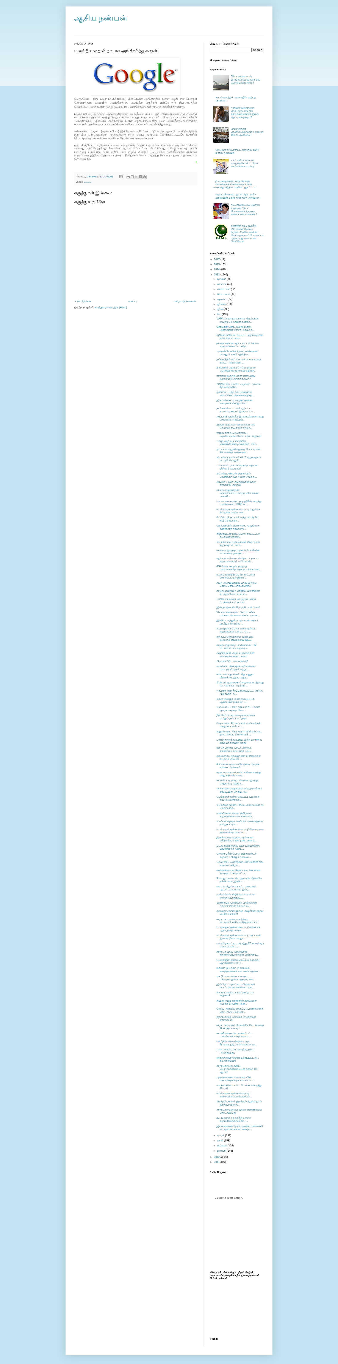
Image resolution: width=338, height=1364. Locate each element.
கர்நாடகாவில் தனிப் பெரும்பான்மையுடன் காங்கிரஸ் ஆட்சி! (237, 1069)
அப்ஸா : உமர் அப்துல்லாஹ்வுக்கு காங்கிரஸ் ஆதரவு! (236, 483)
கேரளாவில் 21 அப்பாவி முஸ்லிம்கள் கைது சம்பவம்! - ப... (238, 725)
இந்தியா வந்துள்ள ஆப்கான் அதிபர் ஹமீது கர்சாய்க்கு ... (237, 622)
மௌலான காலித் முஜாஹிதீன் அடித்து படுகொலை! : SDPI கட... (238, 503)
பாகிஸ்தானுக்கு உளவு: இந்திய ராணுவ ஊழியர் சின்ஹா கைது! (239, 741)
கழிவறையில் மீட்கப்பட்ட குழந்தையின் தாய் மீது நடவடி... (239, 336)
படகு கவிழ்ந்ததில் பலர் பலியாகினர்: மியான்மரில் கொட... (238, 847)
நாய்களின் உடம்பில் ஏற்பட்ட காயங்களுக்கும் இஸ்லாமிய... (235, 410)
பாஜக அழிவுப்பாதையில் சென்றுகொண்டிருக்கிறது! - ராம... (237, 442)
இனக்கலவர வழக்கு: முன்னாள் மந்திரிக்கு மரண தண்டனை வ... (236, 839)
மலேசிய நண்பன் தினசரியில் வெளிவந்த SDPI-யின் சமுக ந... (236, 475)
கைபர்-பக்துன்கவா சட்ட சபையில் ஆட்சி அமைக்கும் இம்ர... (236, 888)
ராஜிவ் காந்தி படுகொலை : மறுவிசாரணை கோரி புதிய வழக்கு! (238, 434)
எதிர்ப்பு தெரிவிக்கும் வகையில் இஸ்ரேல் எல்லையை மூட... (234, 638)
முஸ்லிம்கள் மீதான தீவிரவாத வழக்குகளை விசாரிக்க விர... (235, 815)
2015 (217, 264)
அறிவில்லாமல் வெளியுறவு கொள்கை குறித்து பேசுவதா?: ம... (238, 872)
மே (219, 314)
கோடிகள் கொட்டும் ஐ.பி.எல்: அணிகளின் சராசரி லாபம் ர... (235, 328)
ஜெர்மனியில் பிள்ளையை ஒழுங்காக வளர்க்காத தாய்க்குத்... (237, 527)
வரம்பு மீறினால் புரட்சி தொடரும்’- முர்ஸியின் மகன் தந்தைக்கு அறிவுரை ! (238, 196)
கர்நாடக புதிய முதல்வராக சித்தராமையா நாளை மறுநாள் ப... (237, 953)
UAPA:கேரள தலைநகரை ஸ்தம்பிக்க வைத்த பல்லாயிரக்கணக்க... (237, 320)
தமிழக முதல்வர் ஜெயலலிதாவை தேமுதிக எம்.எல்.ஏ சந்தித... (235, 426)
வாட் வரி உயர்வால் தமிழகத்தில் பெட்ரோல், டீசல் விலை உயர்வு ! (245, 163)
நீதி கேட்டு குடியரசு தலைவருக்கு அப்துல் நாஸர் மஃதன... (235, 717)
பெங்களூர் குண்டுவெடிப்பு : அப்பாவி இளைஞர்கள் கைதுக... (238, 937)
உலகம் (88, 181)
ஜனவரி (222, 1150)
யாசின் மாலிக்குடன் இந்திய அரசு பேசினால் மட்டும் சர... (236, 600)
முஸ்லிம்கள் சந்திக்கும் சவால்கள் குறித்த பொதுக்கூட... (235, 896)
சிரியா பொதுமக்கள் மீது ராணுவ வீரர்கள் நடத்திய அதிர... (235, 676)
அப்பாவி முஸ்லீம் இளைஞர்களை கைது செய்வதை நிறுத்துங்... (240, 418)
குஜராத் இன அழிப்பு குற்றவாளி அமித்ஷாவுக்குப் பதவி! (235, 654)
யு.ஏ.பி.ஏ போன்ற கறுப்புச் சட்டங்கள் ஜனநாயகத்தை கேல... (238, 708)
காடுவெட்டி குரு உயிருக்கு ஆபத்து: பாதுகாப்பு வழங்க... (237, 782)
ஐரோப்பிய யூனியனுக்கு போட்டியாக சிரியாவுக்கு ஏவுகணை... (238, 451)
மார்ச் (220, 1140)
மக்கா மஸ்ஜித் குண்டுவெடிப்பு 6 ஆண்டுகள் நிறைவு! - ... (235, 700)
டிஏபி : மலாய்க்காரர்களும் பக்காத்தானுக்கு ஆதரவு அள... (236, 978)
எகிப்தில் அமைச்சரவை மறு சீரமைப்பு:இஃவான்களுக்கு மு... (236, 1043)
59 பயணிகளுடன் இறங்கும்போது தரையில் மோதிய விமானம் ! (245, 79)
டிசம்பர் (222, 278)
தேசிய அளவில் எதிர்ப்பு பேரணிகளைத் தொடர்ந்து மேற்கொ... (239, 1010)
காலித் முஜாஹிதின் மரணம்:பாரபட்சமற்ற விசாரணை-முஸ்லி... (237, 493)
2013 (217, 274)
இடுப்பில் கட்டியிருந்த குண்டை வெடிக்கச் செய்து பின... (235, 402)
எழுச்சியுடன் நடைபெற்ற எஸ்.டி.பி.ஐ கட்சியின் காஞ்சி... (238, 535)
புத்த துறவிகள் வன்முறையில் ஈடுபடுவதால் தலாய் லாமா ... (235, 1079)
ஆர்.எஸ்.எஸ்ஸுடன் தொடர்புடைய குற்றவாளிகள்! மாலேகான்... (237, 560)
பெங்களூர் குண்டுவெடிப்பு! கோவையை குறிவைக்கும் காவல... (240, 831)
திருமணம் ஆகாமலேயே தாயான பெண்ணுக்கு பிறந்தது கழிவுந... (236, 369)
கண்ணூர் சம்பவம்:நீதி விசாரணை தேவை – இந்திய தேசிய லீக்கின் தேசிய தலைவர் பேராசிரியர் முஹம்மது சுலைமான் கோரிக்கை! (247, 233)
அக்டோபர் (224, 289)
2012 (217, 1157)
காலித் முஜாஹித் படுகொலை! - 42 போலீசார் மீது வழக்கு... (236, 646)
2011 (217, 1161)
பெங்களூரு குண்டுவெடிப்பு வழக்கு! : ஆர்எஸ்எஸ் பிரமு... (238, 961)
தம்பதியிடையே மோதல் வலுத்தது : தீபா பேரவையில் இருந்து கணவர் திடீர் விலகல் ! (245, 209)
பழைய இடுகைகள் (185, 301)
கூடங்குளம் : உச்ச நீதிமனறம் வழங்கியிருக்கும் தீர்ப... (233, 1119)
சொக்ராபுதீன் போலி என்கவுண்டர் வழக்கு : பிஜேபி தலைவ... (236, 855)
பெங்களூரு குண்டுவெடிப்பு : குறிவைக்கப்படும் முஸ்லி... (234, 1095)
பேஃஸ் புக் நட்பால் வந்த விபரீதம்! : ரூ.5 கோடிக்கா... (237, 519)
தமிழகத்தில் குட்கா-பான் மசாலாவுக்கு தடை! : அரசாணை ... (238, 361)
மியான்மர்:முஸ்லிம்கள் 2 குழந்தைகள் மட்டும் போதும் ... (238, 459)
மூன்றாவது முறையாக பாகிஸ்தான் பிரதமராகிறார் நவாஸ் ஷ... (236, 904)
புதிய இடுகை (83, 301)
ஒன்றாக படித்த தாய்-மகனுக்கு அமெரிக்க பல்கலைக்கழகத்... (235, 393)
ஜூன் (220, 309)
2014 (217, 269)
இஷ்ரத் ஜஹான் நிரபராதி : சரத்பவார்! (238, 607)
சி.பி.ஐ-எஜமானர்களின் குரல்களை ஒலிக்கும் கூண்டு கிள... (236, 1002)
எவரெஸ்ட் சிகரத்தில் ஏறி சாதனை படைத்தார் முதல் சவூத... (236, 668)
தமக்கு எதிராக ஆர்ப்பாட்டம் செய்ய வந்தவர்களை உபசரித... (237, 345)
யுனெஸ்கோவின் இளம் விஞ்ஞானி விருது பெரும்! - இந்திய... (237, 353)
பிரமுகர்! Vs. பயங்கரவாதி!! (232, 661)
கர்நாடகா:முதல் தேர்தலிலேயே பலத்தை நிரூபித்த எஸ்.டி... (240, 1027)
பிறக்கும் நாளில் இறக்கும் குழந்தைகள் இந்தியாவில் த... (239, 1103)
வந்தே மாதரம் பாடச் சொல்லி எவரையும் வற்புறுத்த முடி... (234, 749)
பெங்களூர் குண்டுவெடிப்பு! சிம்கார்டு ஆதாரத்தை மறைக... (238, 929)
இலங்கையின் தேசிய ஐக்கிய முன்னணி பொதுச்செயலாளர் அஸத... (239, 1128)
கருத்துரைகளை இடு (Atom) (111, 307)
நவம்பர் (222, 284)
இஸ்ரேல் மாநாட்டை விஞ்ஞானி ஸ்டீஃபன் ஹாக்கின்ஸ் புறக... (235, 986)
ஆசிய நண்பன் (100, 17)
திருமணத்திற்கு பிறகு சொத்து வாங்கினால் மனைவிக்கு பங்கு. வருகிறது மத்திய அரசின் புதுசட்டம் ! (235, 184)
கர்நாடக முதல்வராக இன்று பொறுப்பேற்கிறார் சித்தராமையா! (237, 921)
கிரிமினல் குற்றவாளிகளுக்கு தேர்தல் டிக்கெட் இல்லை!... (238, 766)
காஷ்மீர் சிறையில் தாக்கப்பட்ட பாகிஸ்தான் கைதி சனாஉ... (234, 1035)
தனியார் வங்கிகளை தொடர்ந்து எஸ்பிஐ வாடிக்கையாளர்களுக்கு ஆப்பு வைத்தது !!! (245, 112)
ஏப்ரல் (221, 1135)
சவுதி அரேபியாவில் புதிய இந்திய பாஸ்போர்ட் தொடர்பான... (236, 584)
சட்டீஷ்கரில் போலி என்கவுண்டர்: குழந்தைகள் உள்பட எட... (236, 630)
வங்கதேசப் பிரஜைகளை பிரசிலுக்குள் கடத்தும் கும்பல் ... (238, 757)
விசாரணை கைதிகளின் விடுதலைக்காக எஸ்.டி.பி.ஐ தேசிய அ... (239, 790)
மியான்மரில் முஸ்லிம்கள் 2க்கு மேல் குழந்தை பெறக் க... (238, 544)
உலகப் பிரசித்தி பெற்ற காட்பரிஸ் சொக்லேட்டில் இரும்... (235, 576)
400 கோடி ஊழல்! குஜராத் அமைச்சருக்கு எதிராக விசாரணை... (238, 568)
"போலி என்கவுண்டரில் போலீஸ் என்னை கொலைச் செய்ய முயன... (238, 614)
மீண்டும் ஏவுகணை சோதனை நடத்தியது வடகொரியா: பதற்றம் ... (240, 684)
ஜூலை (221, 304)
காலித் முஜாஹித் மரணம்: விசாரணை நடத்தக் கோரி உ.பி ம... (238, 592)
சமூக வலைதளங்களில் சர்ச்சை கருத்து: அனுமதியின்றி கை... (238, 774)
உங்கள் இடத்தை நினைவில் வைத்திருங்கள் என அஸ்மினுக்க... (238, 969)
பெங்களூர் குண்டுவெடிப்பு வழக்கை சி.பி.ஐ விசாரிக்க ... (237, 798)
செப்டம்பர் (224, 294)
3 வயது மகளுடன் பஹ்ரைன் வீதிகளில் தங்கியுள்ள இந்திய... (239, 880)
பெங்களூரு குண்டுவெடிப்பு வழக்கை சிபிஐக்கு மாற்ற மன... (238, 511)
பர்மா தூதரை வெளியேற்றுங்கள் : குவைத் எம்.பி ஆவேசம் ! (247, 132)
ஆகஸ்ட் (222, 299)
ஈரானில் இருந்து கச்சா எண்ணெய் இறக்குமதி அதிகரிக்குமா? (235, 377)
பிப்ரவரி (222, 1145)
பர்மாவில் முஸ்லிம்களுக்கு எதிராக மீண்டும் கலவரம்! (237, 467)
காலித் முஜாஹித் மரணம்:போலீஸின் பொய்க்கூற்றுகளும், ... (238, 552)
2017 (217, 259)
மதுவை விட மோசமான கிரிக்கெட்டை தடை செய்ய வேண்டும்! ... (239, 733)
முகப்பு (132, 301)
